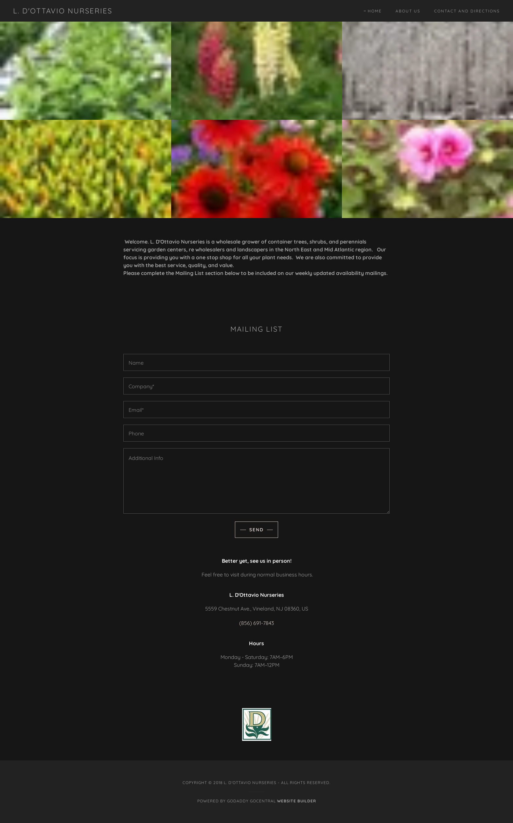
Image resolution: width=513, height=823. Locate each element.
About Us (408, 11)
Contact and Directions (467, 11)
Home (375, 11)
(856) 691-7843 (256, 623)
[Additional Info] (256, 481)
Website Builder (296, 800)
